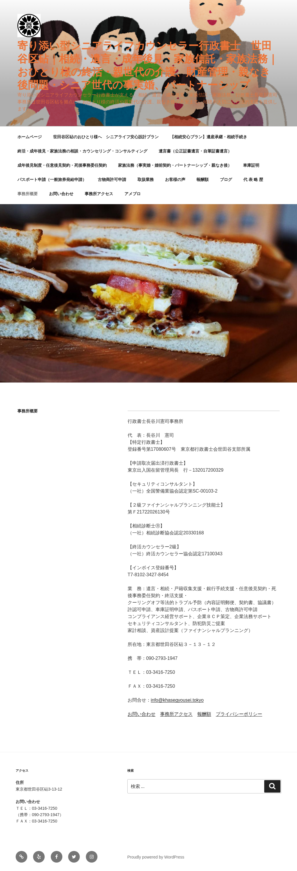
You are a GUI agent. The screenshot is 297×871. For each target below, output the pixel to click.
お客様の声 (175, 179)
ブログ (226, 179)
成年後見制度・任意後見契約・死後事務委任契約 (62, 165)
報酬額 (202, 179)
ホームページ (29, 136)
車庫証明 (251, 165)
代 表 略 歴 (253, 179)
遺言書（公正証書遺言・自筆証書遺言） (195, 151)
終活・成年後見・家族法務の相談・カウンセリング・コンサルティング (82, 151)
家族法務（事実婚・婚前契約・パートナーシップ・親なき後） (175, 165)
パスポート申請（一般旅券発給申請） (51, 179)
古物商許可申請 (112, 179)
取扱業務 (145, 179)
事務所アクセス (99, 193)
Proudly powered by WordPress (155, 857)
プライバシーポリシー (239, 714)
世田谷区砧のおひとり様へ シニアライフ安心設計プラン (106, 136)
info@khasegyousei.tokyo (177, 700)
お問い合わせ (61, 193)
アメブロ (132, 193)
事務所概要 (27, 193)
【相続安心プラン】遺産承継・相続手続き (208, 136)
